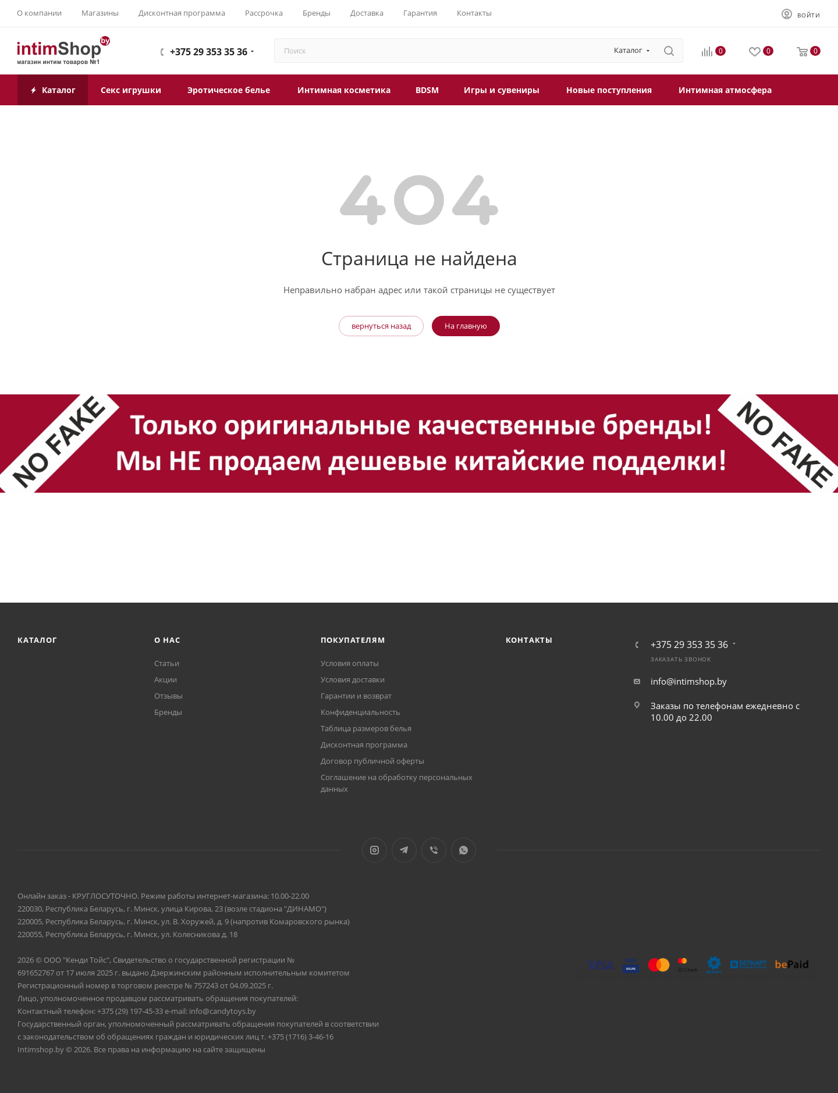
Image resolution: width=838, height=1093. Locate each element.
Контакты (529, 640)
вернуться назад (381, 326)
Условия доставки (353, 679)
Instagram (374, 850)
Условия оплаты (350, 663)
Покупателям (353, 640)
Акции (165, 679)
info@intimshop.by (689, 681)
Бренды (168, 712)
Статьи (166, 663)
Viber (433, 850)
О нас (167, 640)
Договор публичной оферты (372, 761)
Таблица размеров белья (366, 728)
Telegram (404, 850)
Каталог (37, 640)
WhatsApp (463, 850)
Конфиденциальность (360, 712)
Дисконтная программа (364, 744)
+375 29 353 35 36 (208, 51)
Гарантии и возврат (356, 695)
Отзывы (168, 695)
